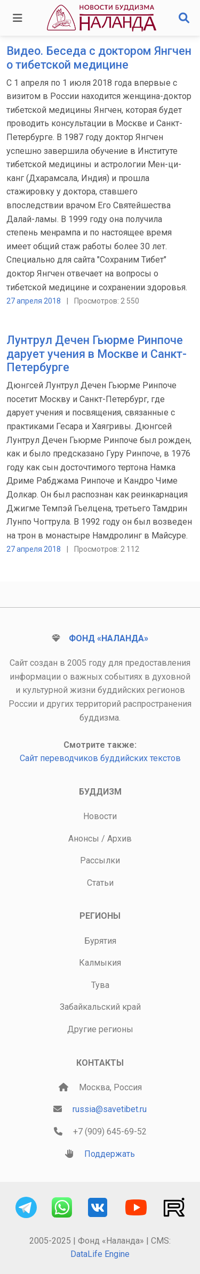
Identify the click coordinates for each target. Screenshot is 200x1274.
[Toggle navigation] (17, 18)
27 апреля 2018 (33, 301)
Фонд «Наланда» (108, 638)
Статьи (100, 883)
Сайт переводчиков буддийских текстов (100, 758)
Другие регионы (100, 1029)
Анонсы (83, 839)
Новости (100, 816)
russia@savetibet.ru (110, 1109)
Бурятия (100, 941)
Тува (100, 985)
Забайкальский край (100, 1007)
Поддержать (109, 1154)
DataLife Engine (100, 1254)
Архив (119, 839)
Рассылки (100, 860)
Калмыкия (100, 963)
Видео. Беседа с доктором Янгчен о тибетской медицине (98, 57)
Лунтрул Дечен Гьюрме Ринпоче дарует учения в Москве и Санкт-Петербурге (96, 353)
